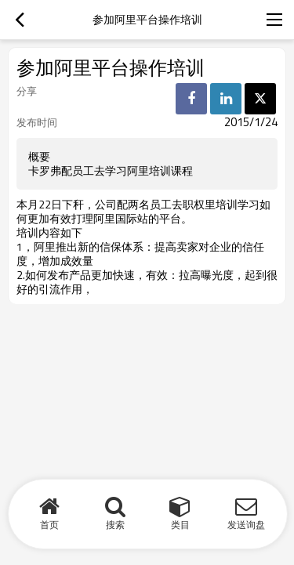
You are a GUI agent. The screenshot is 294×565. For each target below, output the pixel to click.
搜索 (115, 524)
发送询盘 (246, 524)
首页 (49, 524)
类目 (180, 524)
